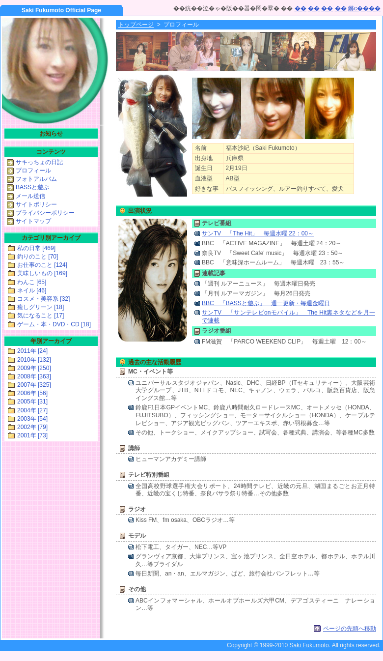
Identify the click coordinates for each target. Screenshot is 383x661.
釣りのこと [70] (37, 256)
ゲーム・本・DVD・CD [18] (54, 324)
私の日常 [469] (36, 248)
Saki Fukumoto (309, 645)
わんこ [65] (31, 282)
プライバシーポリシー (45, 212)
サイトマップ (33, 221)
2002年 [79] (32, 427)
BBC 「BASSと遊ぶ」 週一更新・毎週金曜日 (266, 303)
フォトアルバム (36, 178)
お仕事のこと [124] (42, 264)
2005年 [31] (32, 401)
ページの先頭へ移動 (349, 628)
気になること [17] (40, 315)
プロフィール (33, 170)
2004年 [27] (32, 410)
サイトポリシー (36, 204)
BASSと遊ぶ (32, 187)
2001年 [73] (32, 435)
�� (300, 8)
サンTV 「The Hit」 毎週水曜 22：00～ (258, 233)
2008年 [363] (34, 376)
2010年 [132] (34, 359)
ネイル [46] (31, 290)
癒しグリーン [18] (40, 307)
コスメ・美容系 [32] (43, 298)
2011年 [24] (32, 350)
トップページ (136, 24)
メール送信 (30, 196)
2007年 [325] (34, 384)
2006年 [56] (32, 393)
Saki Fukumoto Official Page (61, 10)
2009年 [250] (34, 368)
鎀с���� (364, 8)
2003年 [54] (32, 418)
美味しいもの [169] (42, 273)
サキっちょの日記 (39, 162)
